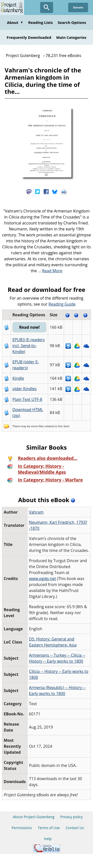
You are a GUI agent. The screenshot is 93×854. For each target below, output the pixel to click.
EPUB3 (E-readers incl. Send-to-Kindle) (28, 345)
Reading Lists (40, 22)
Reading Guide (62, 304)
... (50, 270)
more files (37, 426)
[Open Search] (46, 7)
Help (48, 838)
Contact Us (75, 827)
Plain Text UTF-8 (27, 399)
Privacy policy (71, 816)
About (15, 22)
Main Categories (71, 37)
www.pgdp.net (42, 578)
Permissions (22, 827)
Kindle (18, 378)
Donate (78, 7)
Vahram (36, 512)
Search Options (72, 22)
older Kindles (24, 388)
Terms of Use (49, 827)
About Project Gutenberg (33, 816)
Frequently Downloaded (29, 37)
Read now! (29, 327)
